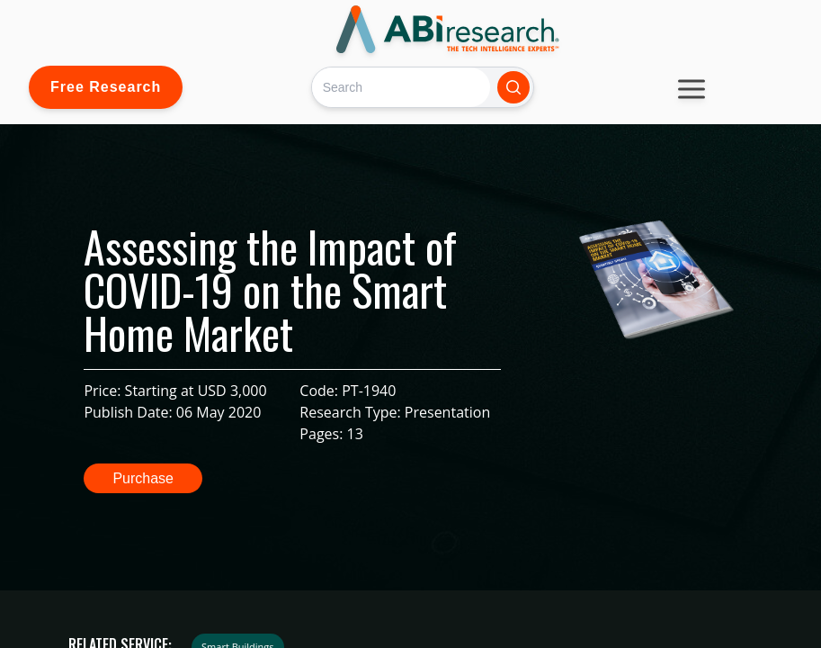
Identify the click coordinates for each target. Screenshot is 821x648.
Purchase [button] (143, 478)
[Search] (400, 87)
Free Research (105, 86)
